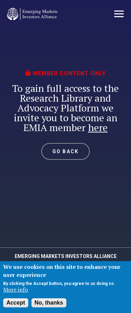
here (98, 127)
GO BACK (65, 151)
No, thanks (49, 303)
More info (15, 289)
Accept (15, 303)
